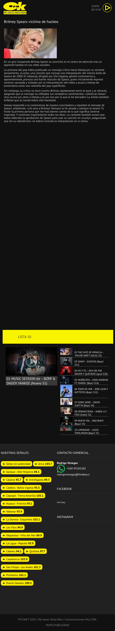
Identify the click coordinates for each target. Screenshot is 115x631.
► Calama (12, 479)
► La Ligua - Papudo (18, 543)
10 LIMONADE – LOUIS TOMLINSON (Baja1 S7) (87, 431)
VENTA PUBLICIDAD (57, 625)
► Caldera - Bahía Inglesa (21, 487)
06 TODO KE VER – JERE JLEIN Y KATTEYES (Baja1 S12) (91, 390)
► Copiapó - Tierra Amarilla (23, 495)
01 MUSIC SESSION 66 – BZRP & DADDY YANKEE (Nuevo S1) (31, 381)
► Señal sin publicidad (16, 464)
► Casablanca (15, 559)
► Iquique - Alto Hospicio (21, 471)
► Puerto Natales (17, 583)
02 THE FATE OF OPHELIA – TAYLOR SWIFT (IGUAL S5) (89, 354)
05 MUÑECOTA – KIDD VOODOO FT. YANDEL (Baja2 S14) (91, 381)
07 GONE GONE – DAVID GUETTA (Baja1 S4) (87, 404)
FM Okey (61, 502)
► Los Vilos (13, 527)
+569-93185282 (71, 468)
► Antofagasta (38, 479)
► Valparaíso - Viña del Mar (22, 535)
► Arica (43, 464)
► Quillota (35, 551)
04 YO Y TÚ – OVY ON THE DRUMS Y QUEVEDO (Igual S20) (91, 372)
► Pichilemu (14, 575)
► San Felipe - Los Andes (22, 567)
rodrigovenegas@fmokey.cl (73, 474)
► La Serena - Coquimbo (21, 519)
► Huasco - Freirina (17, 503)
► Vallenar (12, 511)
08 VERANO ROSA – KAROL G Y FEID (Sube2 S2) (91, 413)
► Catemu (12, 551)
